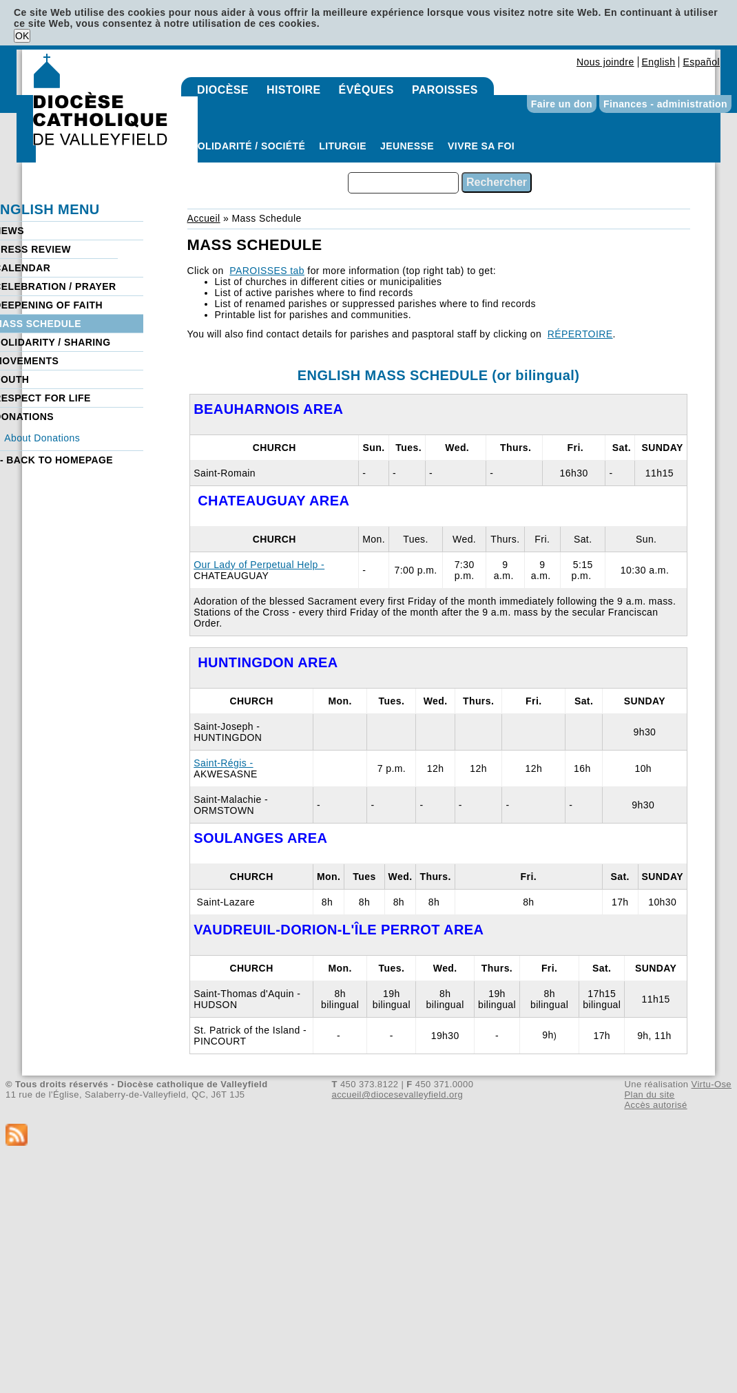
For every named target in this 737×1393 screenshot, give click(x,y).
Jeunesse (407, 145)
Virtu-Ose (711, 1084)
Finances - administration (665, 103)
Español (701, 61)
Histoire (294, 90)
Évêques (366, 90)
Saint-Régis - (223, 762)
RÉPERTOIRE (580, 333)
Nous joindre (605, 61)
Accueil (203, 218)
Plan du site (649, 1094)
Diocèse (223, 90)
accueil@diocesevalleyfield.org (398, 1094)
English (659, 61)
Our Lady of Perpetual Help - (259, 564)
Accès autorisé (655, 1105)
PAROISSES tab (266, 270)
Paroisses (445, 90)
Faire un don (561, 103)
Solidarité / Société (248, 145)
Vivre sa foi (481, 145)
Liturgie (342, 145)
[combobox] (403, 182)
